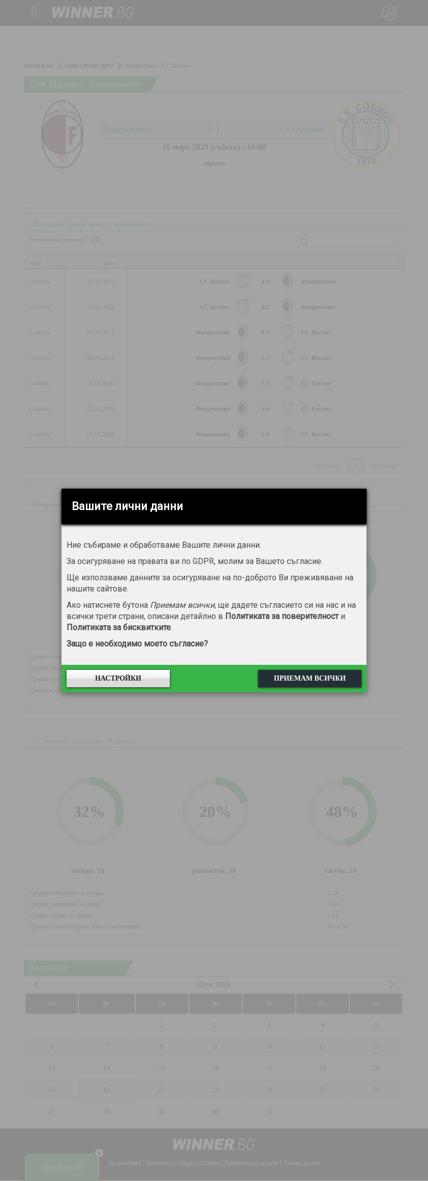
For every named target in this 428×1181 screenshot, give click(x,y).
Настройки (118, 678)
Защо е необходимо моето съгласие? (137, 644)
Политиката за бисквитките (119, 627)
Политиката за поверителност (282, 616)
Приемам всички (310, 678)
